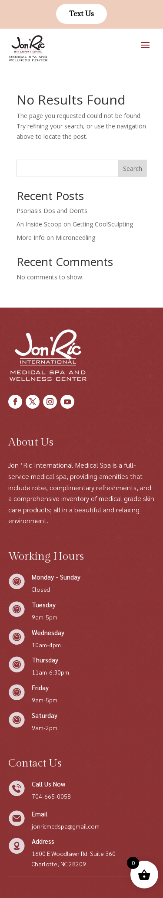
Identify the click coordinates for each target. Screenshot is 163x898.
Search (132, 168)
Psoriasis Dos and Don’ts (52, 210)
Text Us (81, 14)
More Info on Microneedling (56, 237)
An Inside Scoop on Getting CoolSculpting (75, 224)
